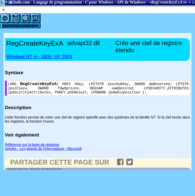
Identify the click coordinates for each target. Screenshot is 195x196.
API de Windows (131, 2)
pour (99, 2)
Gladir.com (20, 2)
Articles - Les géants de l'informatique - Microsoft (43, 151)
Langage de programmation (57, 2)
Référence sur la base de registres (32, 147)
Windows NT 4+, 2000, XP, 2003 (39, 56)
